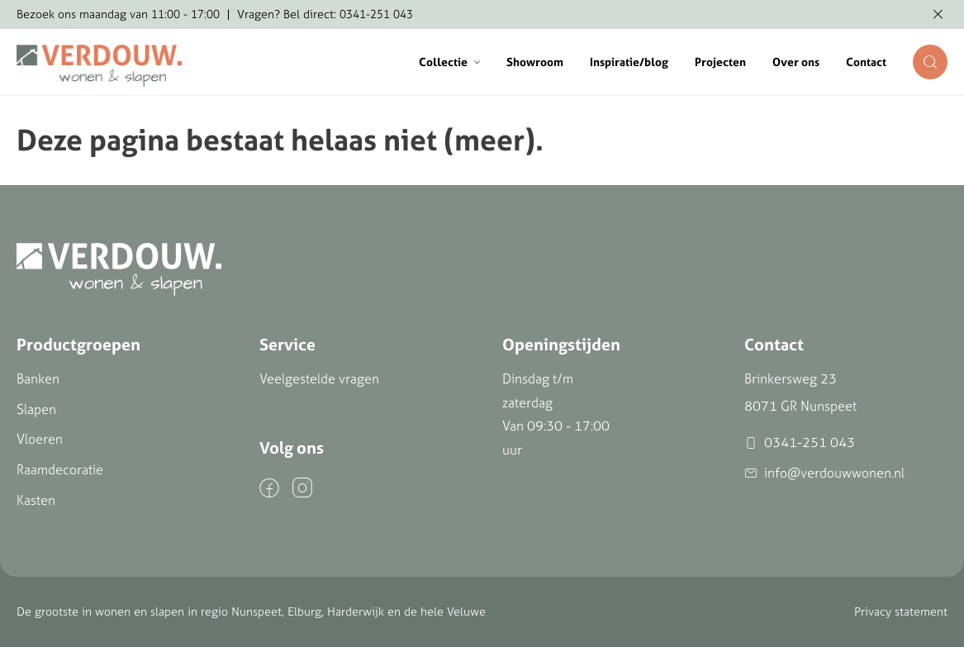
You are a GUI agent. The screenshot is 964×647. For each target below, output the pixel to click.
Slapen (36, 409)
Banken (38, 378)
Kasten (36, 500)
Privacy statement (900, 611)
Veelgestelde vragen (319, 378)
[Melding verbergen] (937, 15)
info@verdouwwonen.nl (824, 473)
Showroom (534, 62)
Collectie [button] (449, 62)
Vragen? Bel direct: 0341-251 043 (325, 14)
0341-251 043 (799, 442)
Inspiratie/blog (629, 62)
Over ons (795, 62)
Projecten (720, 62)
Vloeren (40, 439)
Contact (866, 62)
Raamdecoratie (60, 469)
